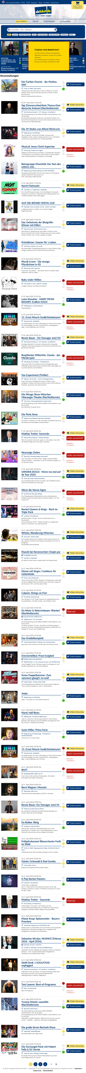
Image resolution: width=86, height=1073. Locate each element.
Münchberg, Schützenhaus (32, 903)
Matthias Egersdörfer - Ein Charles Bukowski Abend (8, 61)
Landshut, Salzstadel (30, 558)
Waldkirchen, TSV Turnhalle (33, 619)
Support (34, 2)
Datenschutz (37, 1071)
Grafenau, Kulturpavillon (32, 826)
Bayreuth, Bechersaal (30, 1009)
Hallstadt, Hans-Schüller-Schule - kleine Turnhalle (40, 207)
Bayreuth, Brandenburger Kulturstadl (36, 456)
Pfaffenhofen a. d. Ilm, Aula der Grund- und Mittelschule (42, 662)
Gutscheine (65, 21)
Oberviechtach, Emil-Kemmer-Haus (35, 229)
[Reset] (55, 29)
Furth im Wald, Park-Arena (32, 88)
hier (58, 62)
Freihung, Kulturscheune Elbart (34, 809)
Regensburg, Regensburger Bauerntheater (37, 418)
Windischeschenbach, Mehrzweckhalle (36, 437)
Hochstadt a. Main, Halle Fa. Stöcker (35, 284)
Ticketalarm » (70, 156)
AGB (28, 2)
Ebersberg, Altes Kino (31, 791)
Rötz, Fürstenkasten (30, 988)
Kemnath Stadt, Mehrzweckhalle (34, 478)
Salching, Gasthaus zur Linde (33, 246)
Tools (40, 2)
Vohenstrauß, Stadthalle (31, 321)
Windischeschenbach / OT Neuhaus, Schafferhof (39, 112)
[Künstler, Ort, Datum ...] (31, 29)
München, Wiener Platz (31, 537)
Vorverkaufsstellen (13, 2)
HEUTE (35, 21)
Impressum (55, 2)
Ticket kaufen (74, 84)
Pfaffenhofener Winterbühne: (31, 659)
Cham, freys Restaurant (31, 578)
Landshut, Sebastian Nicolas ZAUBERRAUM (38, 947)
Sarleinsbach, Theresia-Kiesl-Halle (34, 682)
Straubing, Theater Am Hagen (33, 150)
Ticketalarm (49, 21)
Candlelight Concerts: (29, 555)
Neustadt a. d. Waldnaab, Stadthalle (35, 190)
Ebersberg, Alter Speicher (32, 268)
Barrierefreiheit (48, 1071)
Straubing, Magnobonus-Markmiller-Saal (37, 925)
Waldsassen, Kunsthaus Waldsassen (35, 716)
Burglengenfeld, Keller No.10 (33, 774)
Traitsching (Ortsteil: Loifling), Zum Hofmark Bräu (39, 642)
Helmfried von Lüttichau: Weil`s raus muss (71, 60)
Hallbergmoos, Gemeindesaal (33, 306)
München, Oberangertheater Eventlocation (37, 401)
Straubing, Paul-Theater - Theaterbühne (36, 362)
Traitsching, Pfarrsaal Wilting (33, 494)
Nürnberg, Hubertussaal (31, 597)
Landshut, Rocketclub (31, 516)
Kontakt (46, 2)
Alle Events (21, 21)
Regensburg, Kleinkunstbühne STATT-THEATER (39, 171)
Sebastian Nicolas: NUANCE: (31, 945)
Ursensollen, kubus (30, 865)
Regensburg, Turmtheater (32, 133)
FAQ (23, 2)
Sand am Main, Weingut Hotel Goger (35, 1053)
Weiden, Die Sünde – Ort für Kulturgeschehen (38, 379)
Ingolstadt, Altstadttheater (32, 1031)
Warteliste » (70, 154)
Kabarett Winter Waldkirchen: (31, 617)
